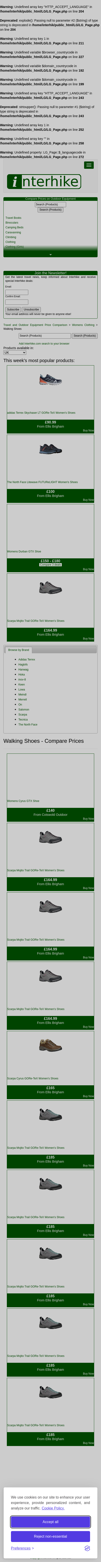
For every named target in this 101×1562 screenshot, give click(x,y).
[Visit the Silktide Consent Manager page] (87, 1548)
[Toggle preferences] (22, 1548)
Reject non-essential (50, 1536)
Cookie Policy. (53, 1508)
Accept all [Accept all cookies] (50, 1522)
